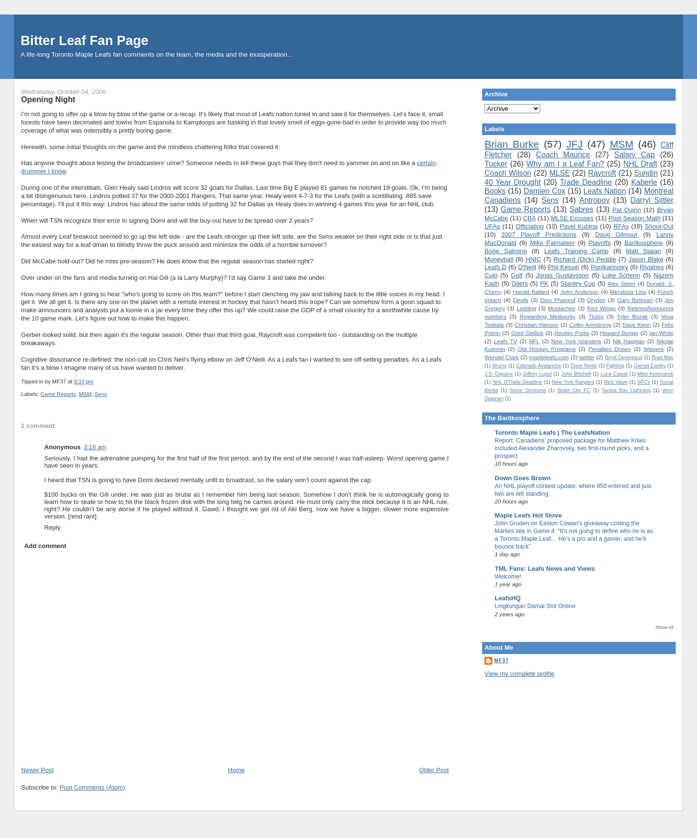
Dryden (596, 300)
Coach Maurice (563, 155)
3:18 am (95, 447)
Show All (664, 627)
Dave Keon (636, 324)
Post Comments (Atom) (92, 787)
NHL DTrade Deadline (517, 382)
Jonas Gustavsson (562, 275)
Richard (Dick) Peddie (585, 259)
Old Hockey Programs (547, 349)
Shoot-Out (659, 226)
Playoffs (600, 242)
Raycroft (602, 173)
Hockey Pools (571, 333)
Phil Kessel (563, 267)
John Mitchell (576, 374)
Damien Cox (544, 191)
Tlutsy (596, 316)
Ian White (661, 333)
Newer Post (37, 770)
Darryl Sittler (651, 200)
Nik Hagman (629, 341)
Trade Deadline (586, 182)
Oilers (520, 283)
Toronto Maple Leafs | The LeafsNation (552, 432)
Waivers (653, 349)
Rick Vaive (616, 382)
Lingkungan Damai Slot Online (535, 606)
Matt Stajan (643, 251)
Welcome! (508, 576)
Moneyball (499, 259)
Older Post (434, 770)
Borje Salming (506, 251)
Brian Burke (512, 144)
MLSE (559, 173)
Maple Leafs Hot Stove (528, 515)
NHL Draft (640, 164)
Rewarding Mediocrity (548, 316)
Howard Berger (619, 333)
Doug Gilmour (616, 234)
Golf (517, 275)
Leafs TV (505, 341)
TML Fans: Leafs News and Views (545, 568)
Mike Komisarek (655, 374)
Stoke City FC (574, 390)
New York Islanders (576, 341)
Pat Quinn (626, 209)
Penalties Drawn (609, 349)
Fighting (615, 365)
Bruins (499, 365)
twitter (586, 357)
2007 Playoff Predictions (538, 234)
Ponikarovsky (609, 267)
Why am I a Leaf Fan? (566, 164)
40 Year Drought (513, 182)
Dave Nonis (584, 365)
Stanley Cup (578, 283)
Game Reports (58, 394)
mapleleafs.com (549, 357)
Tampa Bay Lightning (626, 390)
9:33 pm (83, 381)
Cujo (491, 275)
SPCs (644, 382)
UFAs (492, 226)
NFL (534, 341)
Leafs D (495, 267)
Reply (53, 527)
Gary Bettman (635, 300)
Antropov (594, 200)
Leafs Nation (604, 191)
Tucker (496, 164)
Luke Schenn (621, 275)
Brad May (662, 357)
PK (544, 283)
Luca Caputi (614, 374)
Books (495, 191)
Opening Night (48, 99)
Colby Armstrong (590, 324)
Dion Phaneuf (558, 300)
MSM (85, 394)
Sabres (581, 209)
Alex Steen (621, 283)
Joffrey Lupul (536, 374)
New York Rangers (573, 382)
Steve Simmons (528, 390)
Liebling (526, 308)
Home (236, 770)
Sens (101, 394)
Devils (521, 300)
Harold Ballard (531, 292)
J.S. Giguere (499, 374)
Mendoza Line (628, 292)
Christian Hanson (536, 324)
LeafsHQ (507, 598)
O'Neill (527, 267)
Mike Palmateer (552, 242)
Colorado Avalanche (538, 365)
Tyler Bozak (632, 316)
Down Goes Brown (523, 478)
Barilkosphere (643, 242)
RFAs (621, 226)
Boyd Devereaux (623, 357)
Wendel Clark (501, 357)
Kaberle (644, 182)
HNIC (533, 259)
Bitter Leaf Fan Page (85, 40)
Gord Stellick (527, 333)
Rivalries (652, 267)
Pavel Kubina (578, 226)
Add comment (45, 545)
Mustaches (562, 308)
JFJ (574, 144)
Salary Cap (634, 155)
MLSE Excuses (572, 218)
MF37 (501, 660)
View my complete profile (519, 673)
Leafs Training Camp (576, 251)
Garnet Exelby (650, 365)
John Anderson (580, 292)
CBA (529, 218)
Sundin (646, 173)
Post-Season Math (634, 218)
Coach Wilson (508, 173)
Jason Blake (645, 259)
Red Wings (601, 308)
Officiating (530, 226)
